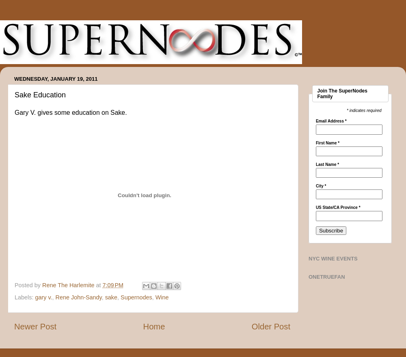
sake (111, 297)
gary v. (43, 297)
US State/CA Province (338, 208)
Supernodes (136, 297)
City (321, 186)
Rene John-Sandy (79, 297)
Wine (162, 297)
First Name (327, 143)
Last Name (327, 165)
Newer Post (35, 326)
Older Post (271, 326)
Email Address (331, 121)
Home (154, 326)
